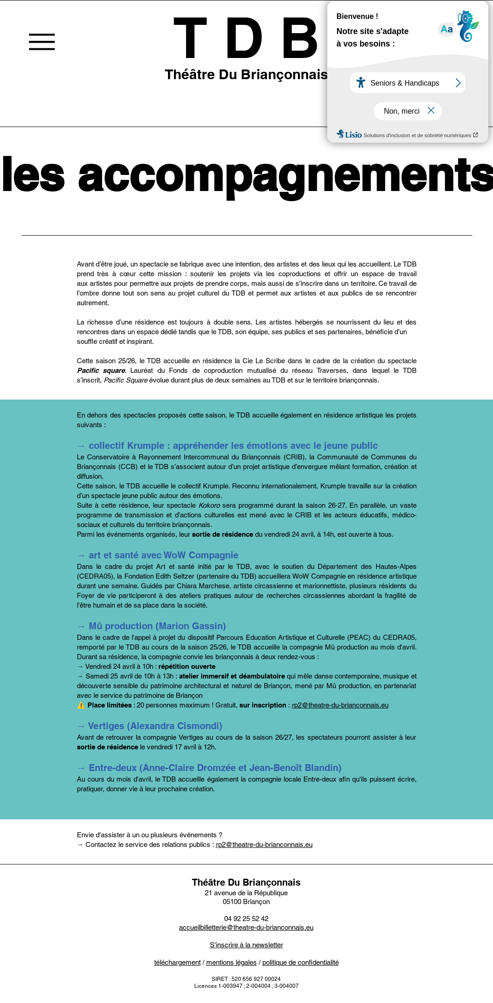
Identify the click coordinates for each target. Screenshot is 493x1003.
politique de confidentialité (300, 962)
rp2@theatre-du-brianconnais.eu (340, 705)
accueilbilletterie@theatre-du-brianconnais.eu (246, 927)
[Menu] (42, 42)
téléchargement (177, 962)
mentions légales (231, 962)
